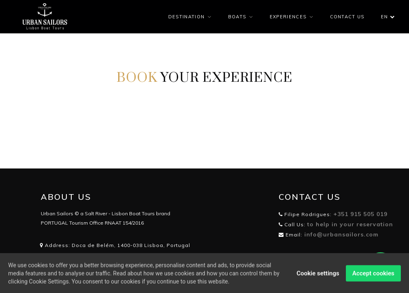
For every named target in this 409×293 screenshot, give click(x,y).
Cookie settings (318, 274)
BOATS (237, 17)
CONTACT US (347, 17)
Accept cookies (373, 274)
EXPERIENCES (288, 17)
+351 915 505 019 (360, 214)
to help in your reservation (350, 224)
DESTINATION (186, 17)
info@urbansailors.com (340, 234)
